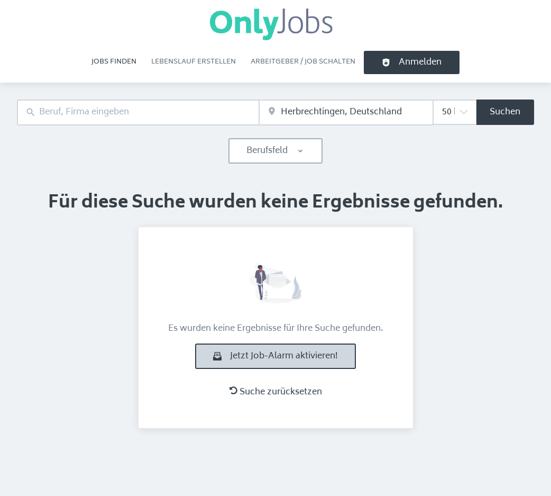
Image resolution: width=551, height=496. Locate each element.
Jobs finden (113, 62)
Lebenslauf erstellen (193, 62)
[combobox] (138, 112)
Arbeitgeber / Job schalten (303, 62)
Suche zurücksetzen (275, 392)
